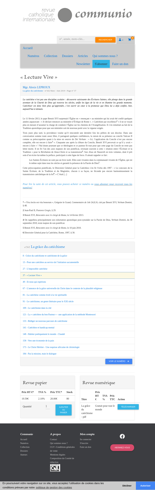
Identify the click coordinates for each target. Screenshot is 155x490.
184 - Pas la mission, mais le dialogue (39, 354)
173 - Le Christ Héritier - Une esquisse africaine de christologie (51, 347)
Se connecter (85, 439)
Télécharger (128, 407)
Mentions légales (57, 455)
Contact (53, 439)
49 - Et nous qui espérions (34, 282)
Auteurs (23, 455)
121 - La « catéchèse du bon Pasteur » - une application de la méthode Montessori (59, 314)
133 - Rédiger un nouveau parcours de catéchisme (45, 321)
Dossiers (67, 56)
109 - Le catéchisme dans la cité (37, 308)
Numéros (33, 56)
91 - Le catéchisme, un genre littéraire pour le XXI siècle (48, 301)
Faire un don (120, 64)
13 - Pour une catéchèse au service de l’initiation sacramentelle (51, 262)
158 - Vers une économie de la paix (38, 340)
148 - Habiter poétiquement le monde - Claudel (44, 334)
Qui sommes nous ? (105, 56)
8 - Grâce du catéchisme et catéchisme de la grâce (45, 256)
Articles (83, 56)
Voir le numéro (120, 361)
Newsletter (83, 64)
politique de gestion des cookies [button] (54, 487)
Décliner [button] (127, 485)
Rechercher (105, 40)
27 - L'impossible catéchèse (35, 269)
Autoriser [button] (145, 485)
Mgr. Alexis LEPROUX (36, 87)
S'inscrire (84, 443)
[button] (121, 40)
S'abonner (101, 64)
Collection (50, 56)
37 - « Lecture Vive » (32, 275)
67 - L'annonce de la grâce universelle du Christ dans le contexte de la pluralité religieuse (62, 288)
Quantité (27, 406)
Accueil (28, 48)
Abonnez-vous (122, 448)
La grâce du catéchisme (33, 91)
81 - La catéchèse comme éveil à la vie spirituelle (45, 295)
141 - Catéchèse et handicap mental (38, 327)
